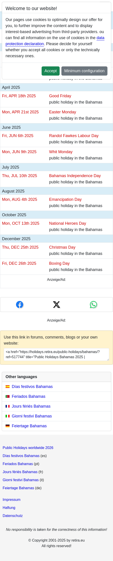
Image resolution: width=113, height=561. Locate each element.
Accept (50, 71)
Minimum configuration (84, 71)
